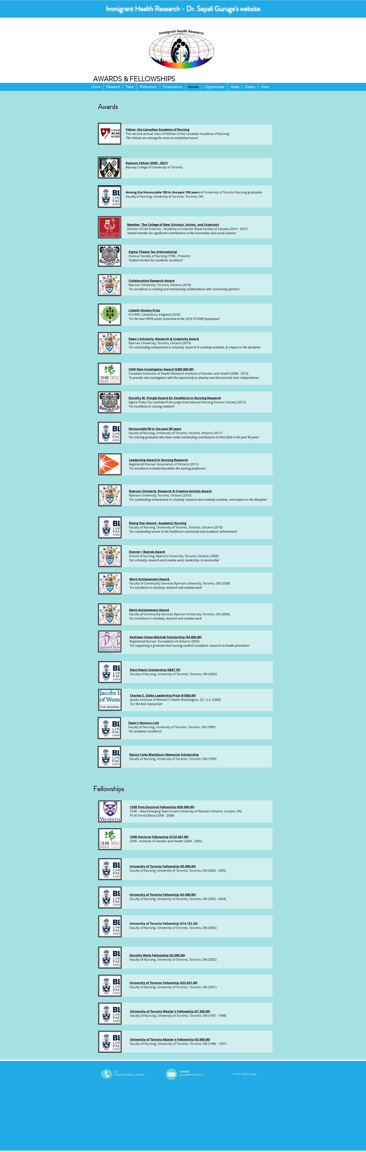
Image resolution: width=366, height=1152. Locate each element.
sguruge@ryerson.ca (191, 1074)
